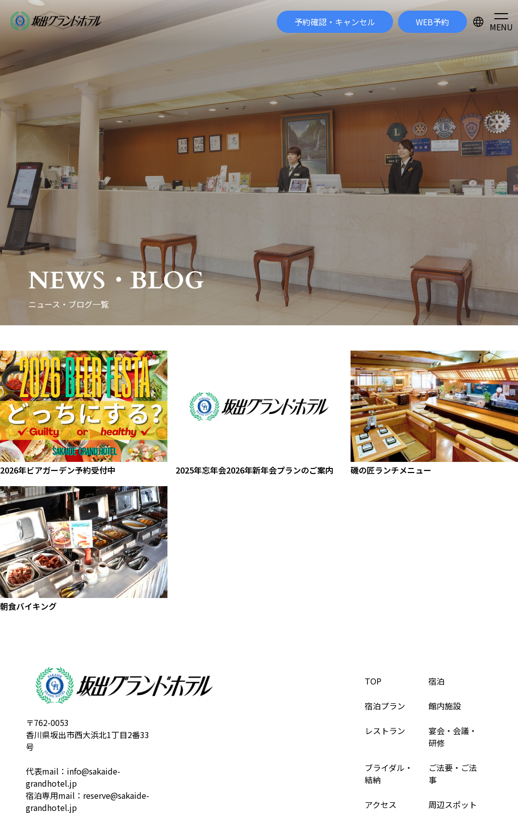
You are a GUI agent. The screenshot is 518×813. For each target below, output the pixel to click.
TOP (373, 681)
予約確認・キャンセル (334, 22)
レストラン (385, 730)
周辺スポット (452, 804)
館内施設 (444, 706)
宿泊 (436, 681)
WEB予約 (432, 22)
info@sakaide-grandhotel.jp (73, 777)
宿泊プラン (385, 706)
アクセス (381, 804)
